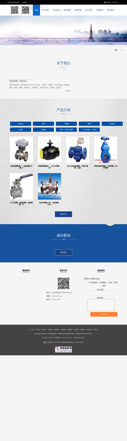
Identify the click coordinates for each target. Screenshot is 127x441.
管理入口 (95, 329)
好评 (109, 282)
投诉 (103, 286)
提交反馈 (104, 314)
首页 (36, 10)
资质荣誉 (78, 10)
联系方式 (63, 270)
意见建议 (102, 282)
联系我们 (110, 10)
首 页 (31, 329)
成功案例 (67, 10)
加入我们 (89, 10)
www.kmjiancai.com (66, 337)
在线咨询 (101, 270)
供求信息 (50, 329)
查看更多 (63, 252)
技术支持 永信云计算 (78, 337)
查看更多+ (68, 90)
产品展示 (56, 10)
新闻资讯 (26, 270)
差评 (114, 282)
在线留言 (100, 10)
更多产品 (63, 214)
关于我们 (45, 10)
